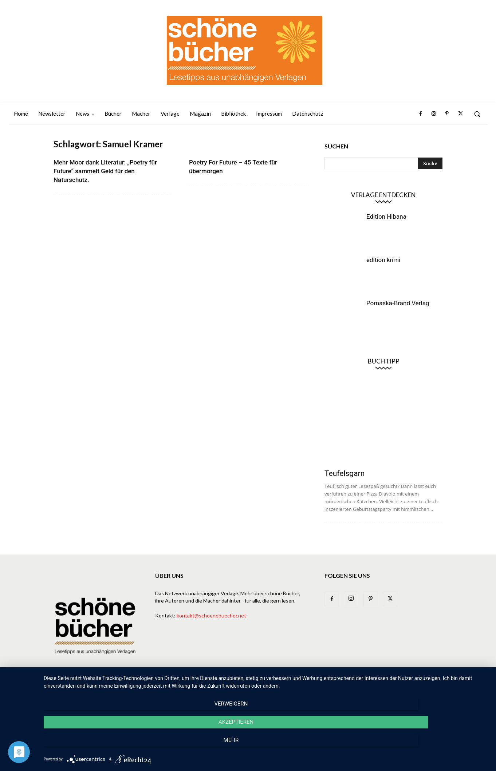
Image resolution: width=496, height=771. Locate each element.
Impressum (388, 689)
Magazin (324, 689)
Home (164, 689)
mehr (422, 746)
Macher (297, 689)
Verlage (270, 689)
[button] (477, 114)
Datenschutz (425, 689)
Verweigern (110, 746)
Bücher (244, 689)
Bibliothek (355, 689)
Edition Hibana (386, 216)
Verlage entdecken (383, 195)
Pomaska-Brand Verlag (397, 303)
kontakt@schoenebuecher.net (211, 615)
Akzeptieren (266, 746)
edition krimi (383, 259)
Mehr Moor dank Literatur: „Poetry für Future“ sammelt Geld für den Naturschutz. (105, 171)
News (221, 689)
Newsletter (193, 689)
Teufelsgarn (344, 473)
